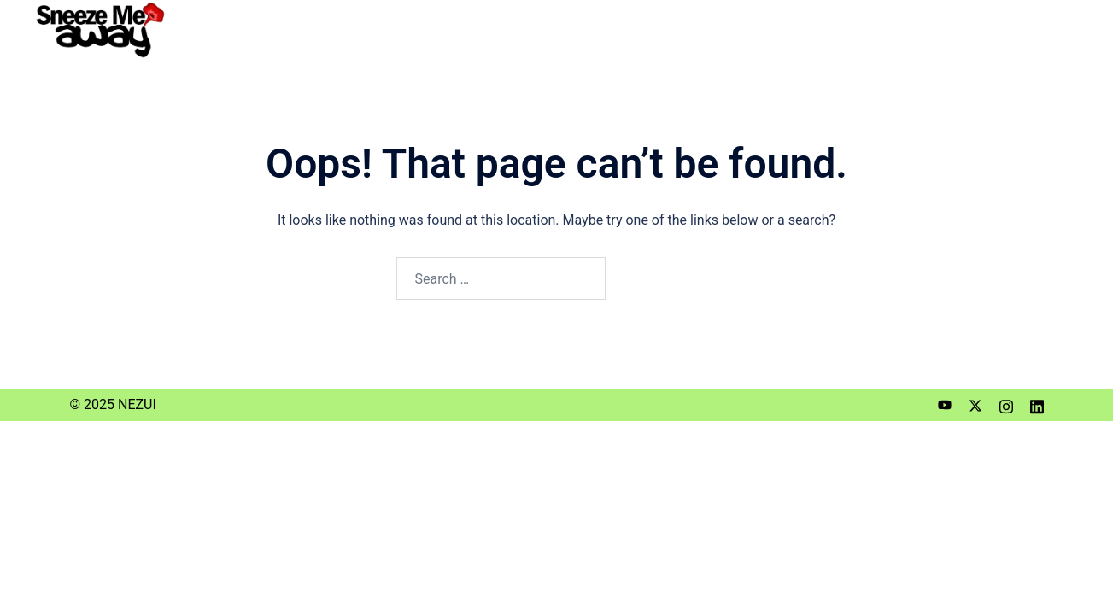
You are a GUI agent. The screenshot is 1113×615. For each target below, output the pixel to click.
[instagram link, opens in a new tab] (1006, 404)
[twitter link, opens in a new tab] (975, 404)
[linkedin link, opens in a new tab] (1037, 404)
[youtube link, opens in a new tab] (945, 404)
